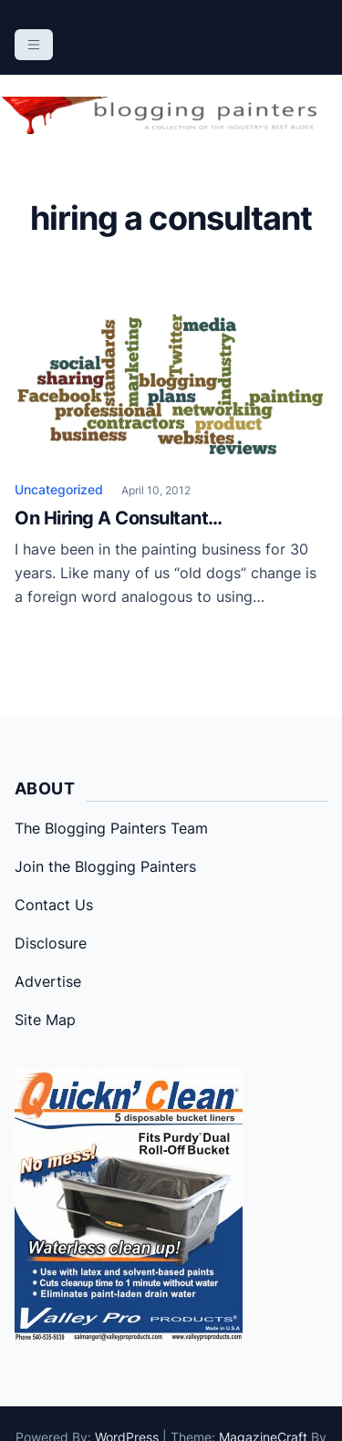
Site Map (45, 1020)
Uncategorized (59, 489)
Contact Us (54, 905)
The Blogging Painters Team (111, 828)
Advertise (48, 981)
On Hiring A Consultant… (119, 518)
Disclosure (51, 943)
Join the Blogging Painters (105, 866)
